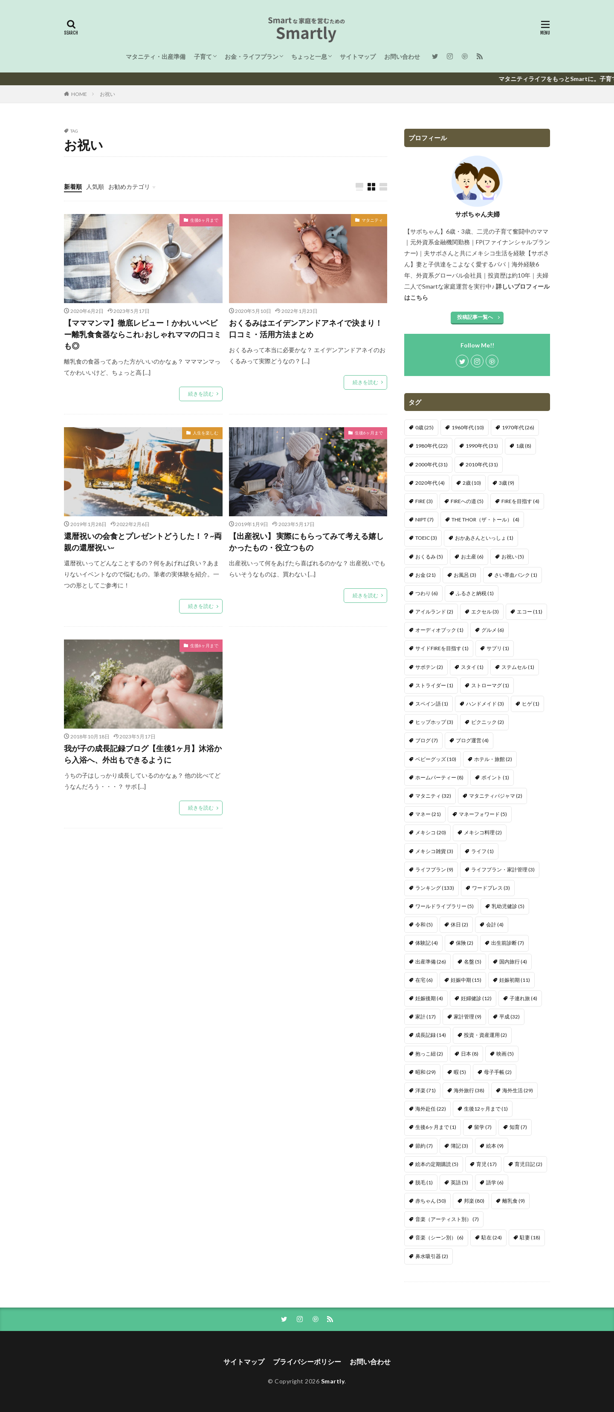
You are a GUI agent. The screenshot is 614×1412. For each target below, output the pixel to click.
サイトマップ (358, 56)
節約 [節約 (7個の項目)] (424, 1146)
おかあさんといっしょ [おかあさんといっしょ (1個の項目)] (484, 538)
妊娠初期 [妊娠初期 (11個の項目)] (514, 980)
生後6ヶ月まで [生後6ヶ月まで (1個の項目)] (435, 1127)
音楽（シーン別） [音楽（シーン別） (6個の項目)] (439, 1237)
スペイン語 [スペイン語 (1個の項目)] (431, 703)
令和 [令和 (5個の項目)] (424, 924)
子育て (203, 56)
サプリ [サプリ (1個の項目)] (498, 648)
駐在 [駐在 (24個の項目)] (491, 1237)
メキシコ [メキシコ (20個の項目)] (430, 832)
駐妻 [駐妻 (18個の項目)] (530, 1237)
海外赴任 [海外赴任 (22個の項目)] (430, 1108)
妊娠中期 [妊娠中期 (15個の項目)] (466, 980)
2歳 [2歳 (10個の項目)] (472, 483)
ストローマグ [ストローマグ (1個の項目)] (490, 685)
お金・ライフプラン (251, 56)
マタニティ (372, 220)
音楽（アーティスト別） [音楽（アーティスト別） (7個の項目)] (447, 1219)
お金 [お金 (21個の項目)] (425, 575)
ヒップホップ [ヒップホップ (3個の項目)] (434, 722)
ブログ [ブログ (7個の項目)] (426, 740)
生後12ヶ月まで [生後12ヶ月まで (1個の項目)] (486, 1108)
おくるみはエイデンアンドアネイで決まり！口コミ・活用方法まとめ (305, 328)
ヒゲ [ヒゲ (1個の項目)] (530, 703)
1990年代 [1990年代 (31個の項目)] (482, 446)
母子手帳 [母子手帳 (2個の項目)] (498, 1072)
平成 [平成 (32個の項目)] (509, 1016)
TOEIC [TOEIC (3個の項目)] (426, 538)
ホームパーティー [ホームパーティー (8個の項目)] (439, 777)
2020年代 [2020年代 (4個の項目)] (430, 483)
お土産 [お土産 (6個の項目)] (472, 556)
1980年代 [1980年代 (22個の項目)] (431, 446)
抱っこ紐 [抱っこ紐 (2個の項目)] (429, 1053)
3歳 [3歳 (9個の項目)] (506, 483)
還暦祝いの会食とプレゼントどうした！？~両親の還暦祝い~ (143, 541)
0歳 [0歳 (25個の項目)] (424, 427)
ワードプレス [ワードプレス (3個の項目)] (491, 888)
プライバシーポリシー (307, 1361)
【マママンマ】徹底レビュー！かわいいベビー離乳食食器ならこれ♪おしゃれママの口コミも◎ (142, 334)
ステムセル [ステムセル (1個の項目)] (517, 667)
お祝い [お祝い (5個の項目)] (512, 556)
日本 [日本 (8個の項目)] (469, 1053)
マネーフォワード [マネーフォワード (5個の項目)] (483, 814)
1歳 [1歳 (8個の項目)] (523, 446)
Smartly (333, 1381)
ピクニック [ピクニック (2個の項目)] (487, 722)
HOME (79, 94)
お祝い (107, 94)
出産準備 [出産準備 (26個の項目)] (430, 961)
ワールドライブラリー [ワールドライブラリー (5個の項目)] (444, 906)
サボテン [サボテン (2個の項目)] (429, 667)
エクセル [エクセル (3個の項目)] (485, 611)
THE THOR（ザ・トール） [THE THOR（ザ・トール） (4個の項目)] (485, 519)
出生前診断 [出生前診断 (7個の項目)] (507, 943)
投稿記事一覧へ (475, 317)
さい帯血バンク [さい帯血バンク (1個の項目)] (515, 575)
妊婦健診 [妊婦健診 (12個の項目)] (476, 998)
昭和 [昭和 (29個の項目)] (425, 1072)
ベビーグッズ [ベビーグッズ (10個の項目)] (435, 759)
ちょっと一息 (309, 56)
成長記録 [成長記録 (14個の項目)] (430, 1035)
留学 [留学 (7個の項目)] (483, 1127)
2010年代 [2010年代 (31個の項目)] (482, 464)
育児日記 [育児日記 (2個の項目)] (528, 1164)
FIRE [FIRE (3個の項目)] (424, 501)
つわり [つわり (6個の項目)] (426, 593)
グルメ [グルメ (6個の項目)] (492, 630)
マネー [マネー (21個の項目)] (428, 814)
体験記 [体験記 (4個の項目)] (426, 943)
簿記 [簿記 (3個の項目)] (459, 1146)
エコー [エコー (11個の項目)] (529, 611)
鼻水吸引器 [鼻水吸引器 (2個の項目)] (431, 1256)
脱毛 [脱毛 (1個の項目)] (424, 1182)
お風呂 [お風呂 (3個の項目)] (465, 575)
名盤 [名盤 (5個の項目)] (472, 961)
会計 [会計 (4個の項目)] (495, 924)
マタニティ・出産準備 (155, 56)
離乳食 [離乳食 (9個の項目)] (513, 1201)
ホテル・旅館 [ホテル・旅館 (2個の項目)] (493, 759)
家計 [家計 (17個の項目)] (425, 1016)
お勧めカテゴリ (129, 186)
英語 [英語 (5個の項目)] (459, 1182)
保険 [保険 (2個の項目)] (464, 943)
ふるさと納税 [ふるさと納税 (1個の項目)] (475, 593)
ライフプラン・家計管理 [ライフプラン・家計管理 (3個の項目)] (503, 869)
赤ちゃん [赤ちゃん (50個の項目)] (430, 1201)
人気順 (95, 186)
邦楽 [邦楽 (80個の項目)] (474, 1201)
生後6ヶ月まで (204, 220)
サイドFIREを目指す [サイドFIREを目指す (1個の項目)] (442, 648)
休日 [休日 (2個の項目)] (459, 924)
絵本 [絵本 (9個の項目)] (495, 1146)
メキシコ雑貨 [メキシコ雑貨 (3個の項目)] (434, 851)
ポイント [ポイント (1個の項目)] (495, 777)
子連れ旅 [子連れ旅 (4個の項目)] (523, 998)
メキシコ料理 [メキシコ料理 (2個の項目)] (483, 832)
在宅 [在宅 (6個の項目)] (424, 980)
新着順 (73, 186)
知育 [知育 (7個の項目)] (518, 1127)
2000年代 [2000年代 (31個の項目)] (431, 464)
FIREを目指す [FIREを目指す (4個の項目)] (520, 501)
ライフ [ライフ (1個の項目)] (482, 851)
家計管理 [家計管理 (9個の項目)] (467, 1016)
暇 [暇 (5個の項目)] (460, 1072)
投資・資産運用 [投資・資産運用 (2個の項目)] (485, 1035)
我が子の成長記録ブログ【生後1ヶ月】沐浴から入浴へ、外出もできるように (143, 754)
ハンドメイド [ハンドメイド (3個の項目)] (485, 703)
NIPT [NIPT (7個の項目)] (424, 519)
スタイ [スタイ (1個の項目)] (472, 667)
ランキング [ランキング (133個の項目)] (434, 888)
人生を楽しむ (205, 432)
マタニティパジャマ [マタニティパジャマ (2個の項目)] (495, 796)
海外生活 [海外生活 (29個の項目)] (517, 1090)
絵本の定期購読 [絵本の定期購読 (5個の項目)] (436, 1164)
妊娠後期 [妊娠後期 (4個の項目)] (429, 998)
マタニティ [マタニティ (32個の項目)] (433, 796)
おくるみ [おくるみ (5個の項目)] (429, 556)
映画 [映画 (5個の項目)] (505, 1053)
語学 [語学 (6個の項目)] (495, 1182)
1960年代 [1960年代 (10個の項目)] (468, 427)
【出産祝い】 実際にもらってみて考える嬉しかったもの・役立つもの (306, 541)
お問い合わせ (402, 56)
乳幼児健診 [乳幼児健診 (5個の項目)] (508, 906)
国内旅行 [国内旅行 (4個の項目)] (513, 961)
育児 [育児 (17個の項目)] (486, 1164)
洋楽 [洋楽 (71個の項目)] (425, 1090)
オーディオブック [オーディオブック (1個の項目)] (439, 630)
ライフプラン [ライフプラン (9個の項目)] (434, 869)
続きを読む (201, 394)
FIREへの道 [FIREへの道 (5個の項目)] (467, 501)
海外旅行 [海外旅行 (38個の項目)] (469, 1090)
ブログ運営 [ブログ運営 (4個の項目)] (472, 740)
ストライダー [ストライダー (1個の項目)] (434, 685)
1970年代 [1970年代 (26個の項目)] (518, 427)
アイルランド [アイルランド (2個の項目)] (434, 611)
